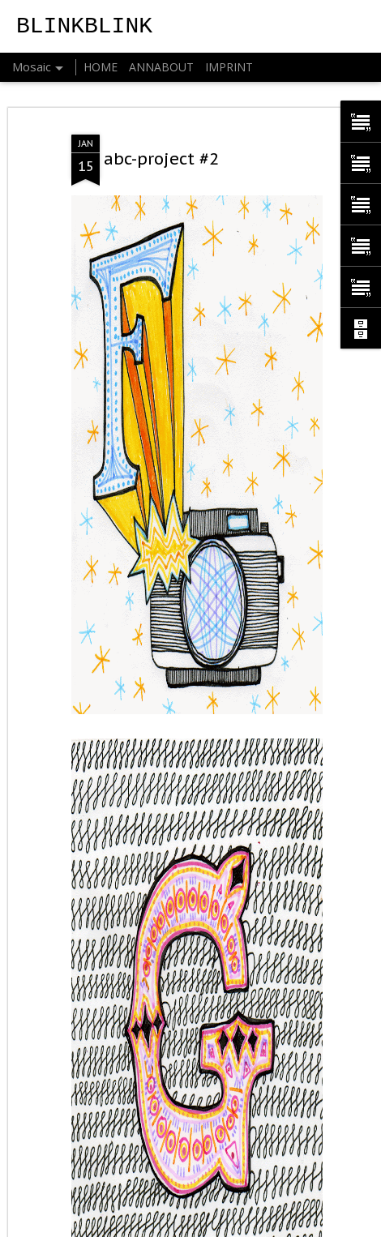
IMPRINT (229, 67)
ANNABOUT (161, 67)
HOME (100, 67)
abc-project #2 (161, 158)
